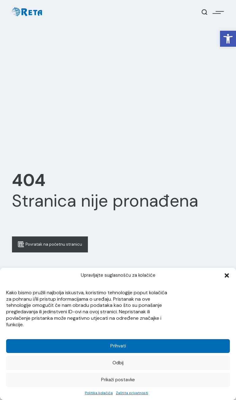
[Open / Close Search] (204, 12)
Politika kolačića (99, 392)
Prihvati (118, 346)
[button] (228, 39)
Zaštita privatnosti (132, 392)
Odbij (118, 363)
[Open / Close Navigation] (218, 12)
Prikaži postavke (118, 380)
